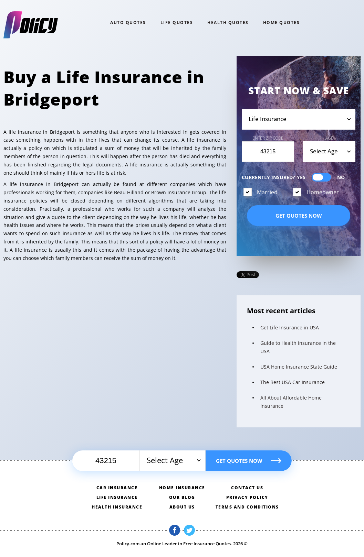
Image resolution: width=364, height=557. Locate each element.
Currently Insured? (293, 177)
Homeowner (322, 192)
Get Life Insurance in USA (289, 327)
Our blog (182, 497)
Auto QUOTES (128, 22)
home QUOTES (281, 22)
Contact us (247, 488)
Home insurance (182, 488)
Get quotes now (298, 215)
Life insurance (117, 497)
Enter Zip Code (267, 138)
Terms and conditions (247, 507)
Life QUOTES (176, 22)
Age (329, 138)
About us (182, 507)
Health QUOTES (228, 22)
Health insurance (117, 507)
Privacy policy (247, 497)
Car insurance (117, 488)
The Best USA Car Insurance (292, 382)
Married (267, 192)
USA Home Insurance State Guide (298, 366)
